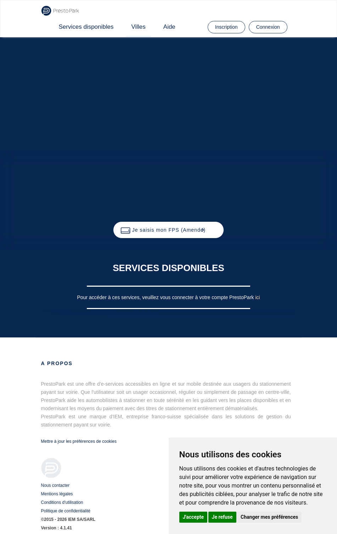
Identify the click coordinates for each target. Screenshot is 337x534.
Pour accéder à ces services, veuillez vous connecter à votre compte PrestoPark (166, 297)
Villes (138, 26)
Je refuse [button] (222, 517)
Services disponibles (86, 26)
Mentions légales (57, 493)
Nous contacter (55, 485)
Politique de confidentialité (65, 510)
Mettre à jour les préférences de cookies (79, 441)
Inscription (226, 27)
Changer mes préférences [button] (269, 517)
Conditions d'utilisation (62, 502)
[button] (168, 229)
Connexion (268, 27)
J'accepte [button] (193, 517)
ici (257, 297)
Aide (169, 26)
